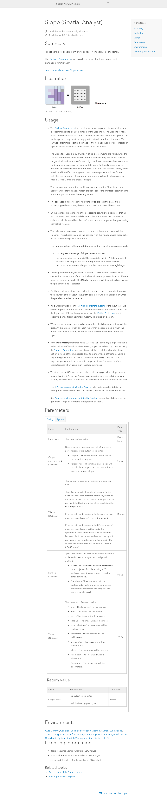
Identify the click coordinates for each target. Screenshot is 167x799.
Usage (136, 37)
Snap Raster (94, 738)
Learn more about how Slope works (64, 70)
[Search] (108, 3)
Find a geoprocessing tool (62, 776)
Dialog (50, 419)
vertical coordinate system (91, 305)
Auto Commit (52, 730)
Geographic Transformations (68, 734)
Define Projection (106, 313)
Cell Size (64, 730)
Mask (87, 734)
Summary (138, 28)
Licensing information (144, 51)
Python (60, 419)
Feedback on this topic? (116, 793)
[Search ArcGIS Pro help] (81, 3)
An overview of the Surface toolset (66, 772)
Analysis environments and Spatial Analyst (76, 398)
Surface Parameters (60, 59)
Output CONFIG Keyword (105, 734)
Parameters (139, 42)
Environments (140, 47)
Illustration (138, 33)
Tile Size (106, 738)
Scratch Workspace (77, 738)
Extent (48, 734)
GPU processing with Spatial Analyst (73, 387)
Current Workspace (111, 730)
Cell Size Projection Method (85, 730)
